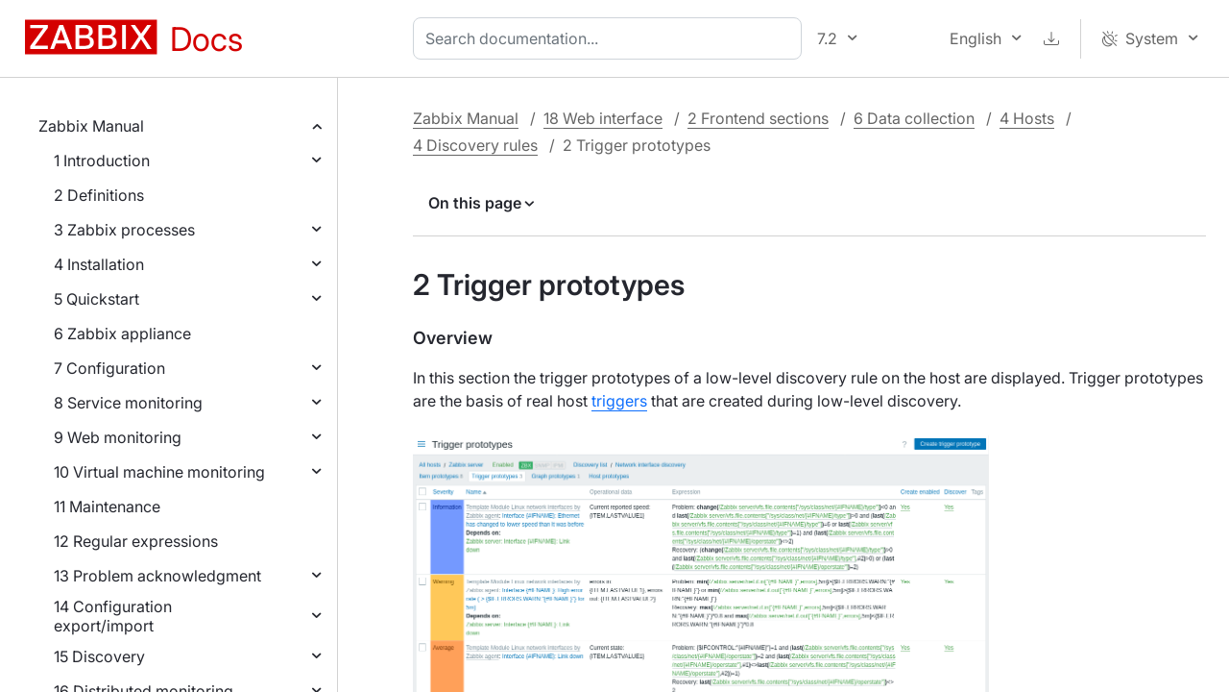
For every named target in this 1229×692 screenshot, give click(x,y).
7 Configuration (109, 368)
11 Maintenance (107, 506)
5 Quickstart (96, 299)
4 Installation (99, 264)
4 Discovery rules (475, 145)
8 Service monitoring (128, 402)
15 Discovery (99, 656)
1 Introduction (102, 160)
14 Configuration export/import (113, 616)
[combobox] (611, 38)
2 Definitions (99, 195)
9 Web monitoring (117, 437)
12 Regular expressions (136, 541)
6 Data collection (914, 118)
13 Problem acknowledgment (157, 575)
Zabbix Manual (91, 126)
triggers (619, 400)
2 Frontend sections (758, 118)
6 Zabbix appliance (122, 333)
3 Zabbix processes (124, 229)
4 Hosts (1027, 118)
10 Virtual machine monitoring (159, 472)
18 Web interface (603, 118)
